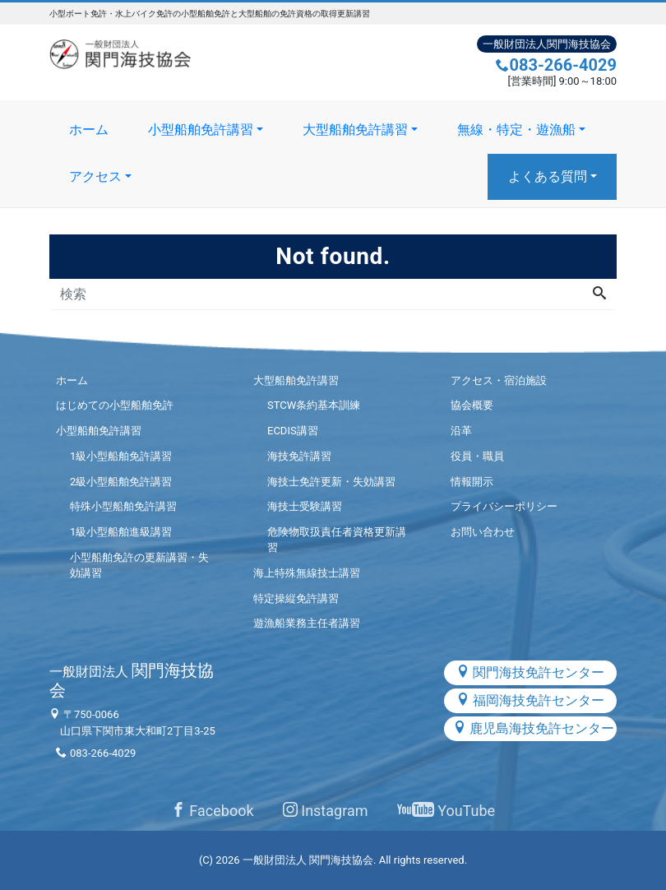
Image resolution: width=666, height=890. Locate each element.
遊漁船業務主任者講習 (306, 623)
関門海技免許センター (530, 672)
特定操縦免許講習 (296, 598)
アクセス (95, 176)
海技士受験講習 (304, 506)
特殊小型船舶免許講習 (123, 506)
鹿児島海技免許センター (533, 728)
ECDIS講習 (292, 430)
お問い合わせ (483, 532)
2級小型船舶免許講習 (121, 481)
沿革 (461, 430)
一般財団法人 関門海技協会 (308, 860)
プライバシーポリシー (504, 506)
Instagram (325, 810)
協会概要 (472, 405)
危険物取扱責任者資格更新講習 (336, 540)
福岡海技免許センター (530, 700)
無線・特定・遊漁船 (516, 129)
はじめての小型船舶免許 (114, 405)
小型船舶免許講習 (200, 129)
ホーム (89, 129)
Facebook (212, 810)
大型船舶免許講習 (355, 129)
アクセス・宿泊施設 (499, 380)
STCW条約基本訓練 (313, 405)
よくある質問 (547, 176)
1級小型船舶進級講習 (121, 532)
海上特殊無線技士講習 (306, 573)
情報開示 (472, 481)
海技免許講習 (299, 456)
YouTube (446, 810)
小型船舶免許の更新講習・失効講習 (139, 565)
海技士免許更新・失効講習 (331, 481)
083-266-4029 (556, 65)
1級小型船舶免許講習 (121, 456)
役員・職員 (477, 456)
